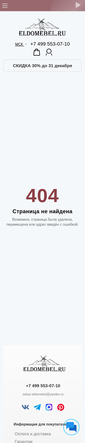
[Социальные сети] (71, 427)
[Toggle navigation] (5, 5)
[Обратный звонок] (78, 5)
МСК (19, 44)
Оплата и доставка (33, 433)
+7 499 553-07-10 (50, 44)
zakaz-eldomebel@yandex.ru (42, 394)
